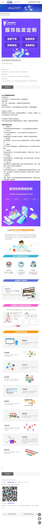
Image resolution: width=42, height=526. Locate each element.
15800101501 (10, 482)
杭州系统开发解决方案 (5, 14)
